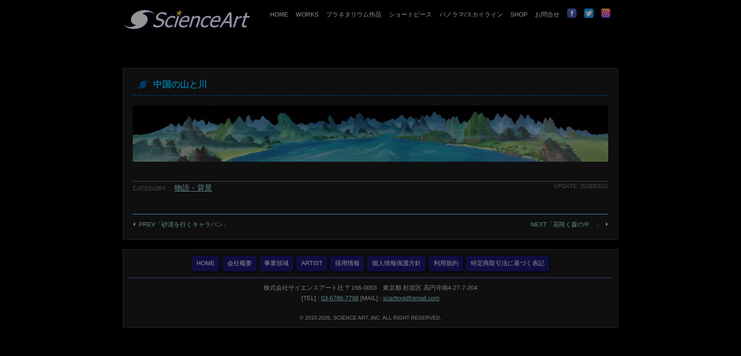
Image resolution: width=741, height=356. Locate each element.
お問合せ (547, 14)
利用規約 (446, 263)
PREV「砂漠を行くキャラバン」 (184, 224)
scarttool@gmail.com (411, 298)
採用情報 (347, 263)
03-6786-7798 (340, 298)
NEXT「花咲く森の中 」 (566, 224)
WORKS (307, 14)
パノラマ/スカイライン (471, 14)
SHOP (518, 14)
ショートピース (410, 14)
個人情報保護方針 (396, 263)
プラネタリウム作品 (353, 14)
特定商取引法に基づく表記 (507, 263)
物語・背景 (193, 188)
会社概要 (239, 263)
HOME (279, 14)
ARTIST (311, 263)
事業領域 (276, 263)
